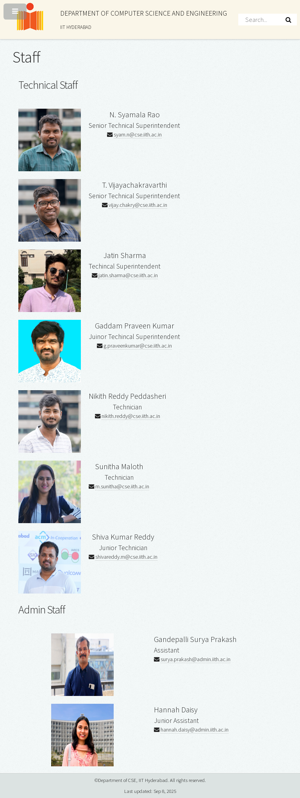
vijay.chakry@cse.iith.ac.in (138, 204)
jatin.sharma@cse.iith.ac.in (128, 275)
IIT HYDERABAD (75, 27)
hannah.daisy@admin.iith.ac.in (195, 729)
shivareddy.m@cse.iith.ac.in (126, 556)
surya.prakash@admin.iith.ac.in (195, 659)
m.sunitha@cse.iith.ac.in (122, 486)
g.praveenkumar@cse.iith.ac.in (138, 345)
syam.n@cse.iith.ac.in (138, 134)
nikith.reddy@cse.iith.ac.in (131, 416)
